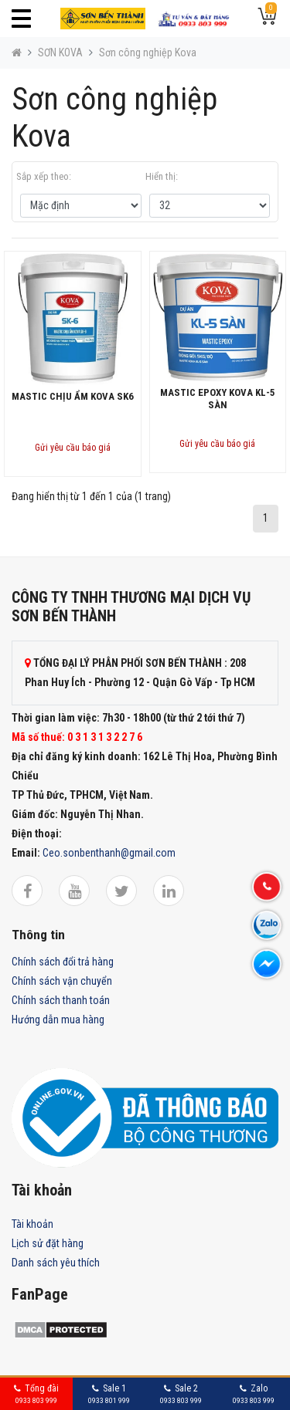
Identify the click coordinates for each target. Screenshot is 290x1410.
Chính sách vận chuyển (62, 981)
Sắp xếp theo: (43, 176)
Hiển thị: (161, 176)
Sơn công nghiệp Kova (147, 52)
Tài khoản (32, 1224)
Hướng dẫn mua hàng (58, 1019)
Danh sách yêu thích (56, 1262)
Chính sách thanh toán (61, 1000)
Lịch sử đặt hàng (48, 1243)
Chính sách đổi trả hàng (63, 961)
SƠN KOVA (60, 52)
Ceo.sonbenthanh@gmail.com (109, 853)
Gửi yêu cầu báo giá (73, 447)
